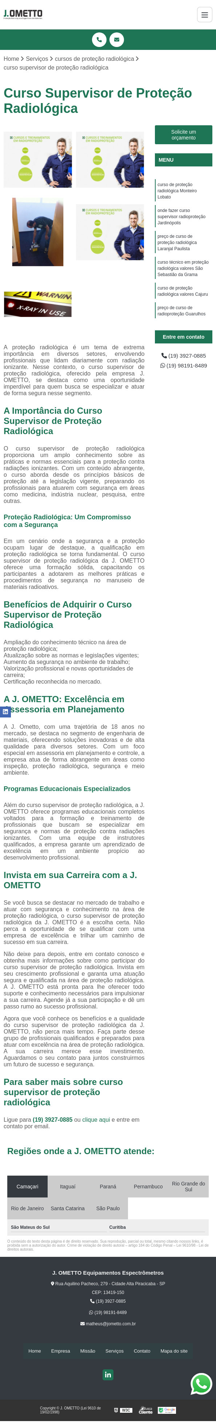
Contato (142, 1351)
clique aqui (96, 1120)
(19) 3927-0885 (53, 1120)
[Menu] (204, 14)
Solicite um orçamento (183, 135)
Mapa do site (173, 1351)
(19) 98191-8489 (184, 366)
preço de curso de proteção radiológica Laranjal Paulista (177, 245)
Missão (87, 1351)
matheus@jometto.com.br (108, 1324)
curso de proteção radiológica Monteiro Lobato (177, 191)
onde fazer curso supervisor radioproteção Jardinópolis (181, 218)
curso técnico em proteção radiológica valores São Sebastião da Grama (183, 272)
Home (34, 1351)
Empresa (60, 1351)
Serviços (114, 1351)
